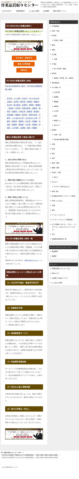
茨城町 (34, 121)
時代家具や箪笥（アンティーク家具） (64, 196)
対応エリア (55, 273)
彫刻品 (54, 130)
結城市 (14, 111)
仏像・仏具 (57, 134)
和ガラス (57, 125)
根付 (53, 210)
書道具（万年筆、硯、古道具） (64, 78)
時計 (53, 153)
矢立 (53, 234)
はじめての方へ (7, 11)
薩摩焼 (56, 97)
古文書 (54, 54)
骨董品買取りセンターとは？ (61, 268)
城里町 (14, 124)
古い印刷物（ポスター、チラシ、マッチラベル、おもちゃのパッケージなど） (64, 227)
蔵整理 (54, 256)
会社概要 (46, 11)
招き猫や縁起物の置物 (61, 139)
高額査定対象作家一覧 (59, 239)
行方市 (27, 121)
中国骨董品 (55, 26)
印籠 (53, 205)
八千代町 (15, 128)
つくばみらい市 (18, 118)
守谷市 (17, 108)
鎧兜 (53, 149)
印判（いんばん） (58, 201)
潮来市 (21, 121)
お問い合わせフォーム (31, 260)
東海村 (21, 124)
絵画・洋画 (55, 31)
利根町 (34, 128)
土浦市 (9, 102)
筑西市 (29, 102)
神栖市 (36, 102)
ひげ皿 (56, 111)
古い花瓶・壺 (56, 87)
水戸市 (9, 98)
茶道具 (54, 73)
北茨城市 (10, 115)
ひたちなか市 (34, 98)
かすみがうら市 (31, 118)
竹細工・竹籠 (56, 172)
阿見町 (36, 111)
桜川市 (24, 115)
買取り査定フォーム (59, 11)
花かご (56, 177)
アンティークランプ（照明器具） (63, 219)
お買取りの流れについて (60, 278)
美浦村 (34, 124)
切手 (53, 158)
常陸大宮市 (33, 115)
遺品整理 (55, 251)
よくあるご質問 (34, 11)
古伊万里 (57, 92)
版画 (53, 45)
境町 (29, 128)
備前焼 (56, 106)
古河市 (16, 102)
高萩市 (14, 121)
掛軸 (53, 50)
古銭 (53, 144)
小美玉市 (22, 111)
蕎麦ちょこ (57, 120)
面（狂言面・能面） (60, 68)
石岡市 (24, 105)
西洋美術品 (55, 83)
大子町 (27, 124)
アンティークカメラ (58, 215)
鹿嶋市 (38, 105)
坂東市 (34, 108)
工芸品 (54, 64)
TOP (12, 452)
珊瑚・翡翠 (55, 168)
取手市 (22, 102)
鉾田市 (29, 111)
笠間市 (31, 105)
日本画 (54, 35)
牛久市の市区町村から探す (15, 86)
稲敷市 (17, 115)
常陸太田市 (26, 108)
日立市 (24, 98)
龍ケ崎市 (17, 105)
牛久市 (9, 105)
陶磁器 (56, 101)
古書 (55, 59)
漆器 (55, 116)
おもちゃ (55, 182)
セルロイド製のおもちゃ (62, 186)
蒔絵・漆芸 (55, 163)
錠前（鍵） (55, 191)
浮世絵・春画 (58, 40)
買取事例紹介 (20, 11)
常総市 (11, 108)
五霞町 (22, 128)
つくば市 (17, 98)
